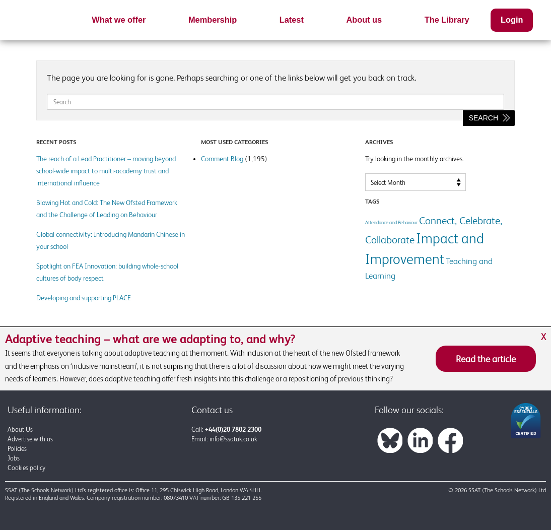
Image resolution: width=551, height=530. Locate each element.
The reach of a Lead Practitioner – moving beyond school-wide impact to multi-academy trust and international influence (106, 171)
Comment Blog (222, 159)
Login (512, 19)
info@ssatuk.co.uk (233, 439)
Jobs (14, 458)
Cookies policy (26, 468)
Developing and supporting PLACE (83, 298)
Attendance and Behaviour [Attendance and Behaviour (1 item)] (391, 222)
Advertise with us (30, 439)
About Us (20, 429)
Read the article (486, 358)
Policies (17, 448)
